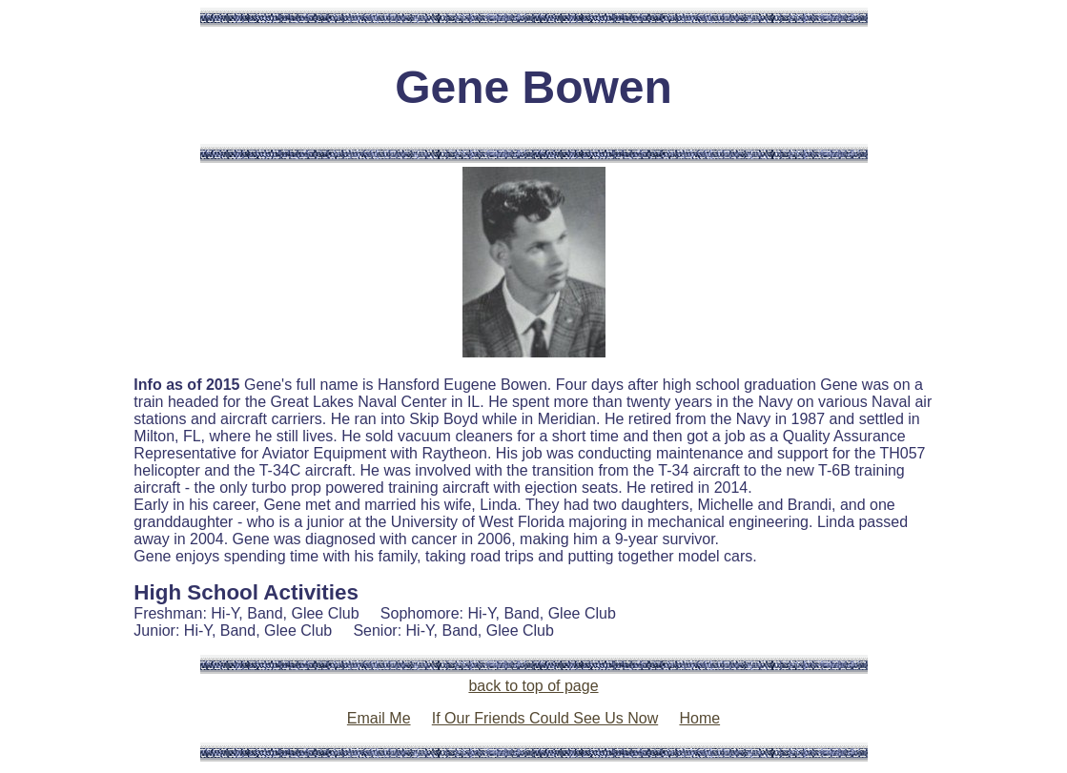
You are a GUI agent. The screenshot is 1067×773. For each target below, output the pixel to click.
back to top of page (533, 686)
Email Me (379, 718)
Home (699, 718)
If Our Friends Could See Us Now (545, 718)
